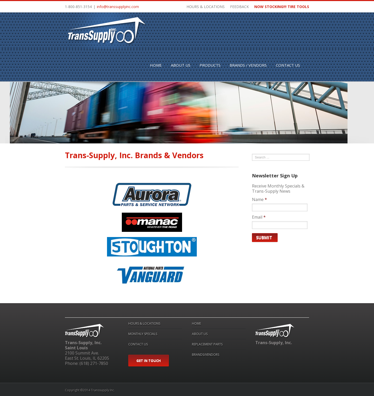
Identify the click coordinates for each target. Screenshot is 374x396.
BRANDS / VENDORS (248, 65)
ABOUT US (180, 65)
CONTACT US (288, 65)
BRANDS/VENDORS (205, 354)
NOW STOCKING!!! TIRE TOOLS (281, 6)
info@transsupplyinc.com (118, 6)
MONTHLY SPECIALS (142, 334)
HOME (156, 65)
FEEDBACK (239, 6)
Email (259, 217)
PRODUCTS (210, 65)
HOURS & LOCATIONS (205, 6)
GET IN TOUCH (148, 360)
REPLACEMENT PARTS (207, 344)
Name (259, 199)
